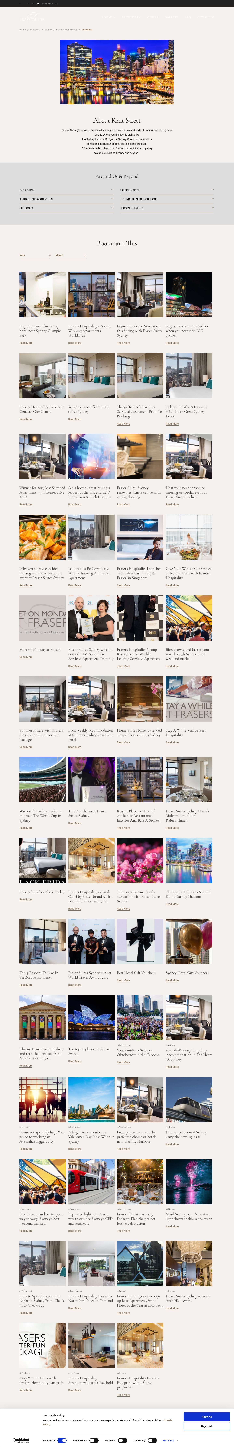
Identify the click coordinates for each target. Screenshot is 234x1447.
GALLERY (171, 17)
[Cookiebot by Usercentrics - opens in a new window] (21, 1440)
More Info (168, 1440)
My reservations (50, 3)
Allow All (207, 1416)
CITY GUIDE (206, 17)
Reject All (206, 1426)
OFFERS (152, 17)
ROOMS (107, 17)
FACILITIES (130, 17)
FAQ (188, 17)
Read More (26, 342)
